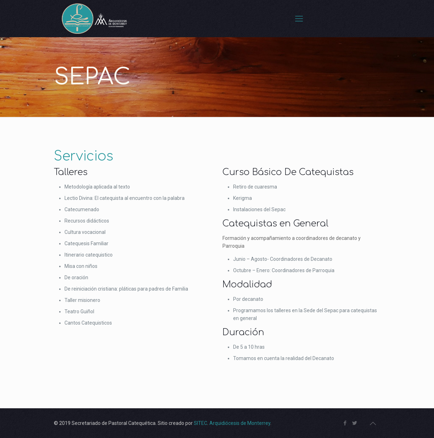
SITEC (200, 423)
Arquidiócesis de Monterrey (239, 423)
